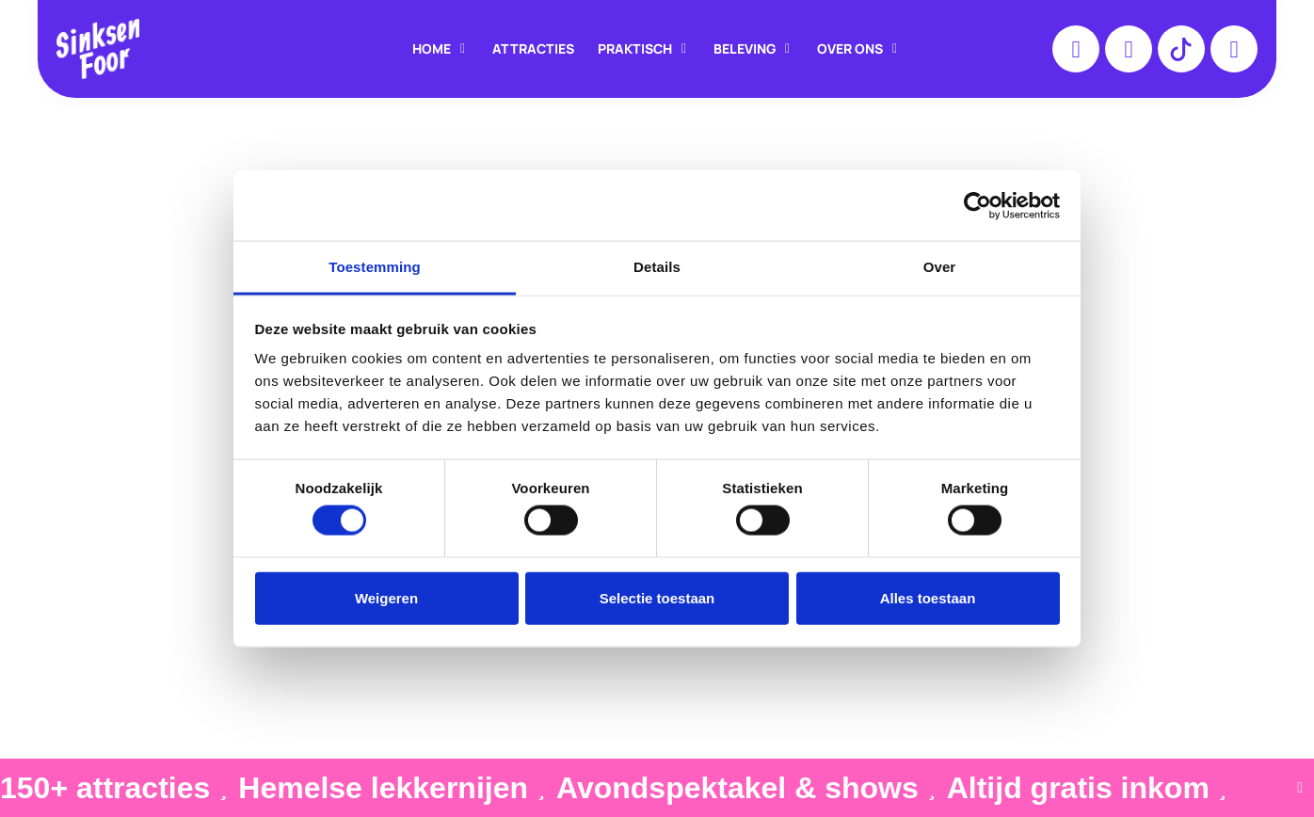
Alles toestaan (928, 597)
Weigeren (386, 597)
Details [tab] (657, 267)
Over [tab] (939, 267)
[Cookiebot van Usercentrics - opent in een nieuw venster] (977, 205)
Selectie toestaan (657, 597)
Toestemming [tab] (374, 267)
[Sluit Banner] (1300, 788)
